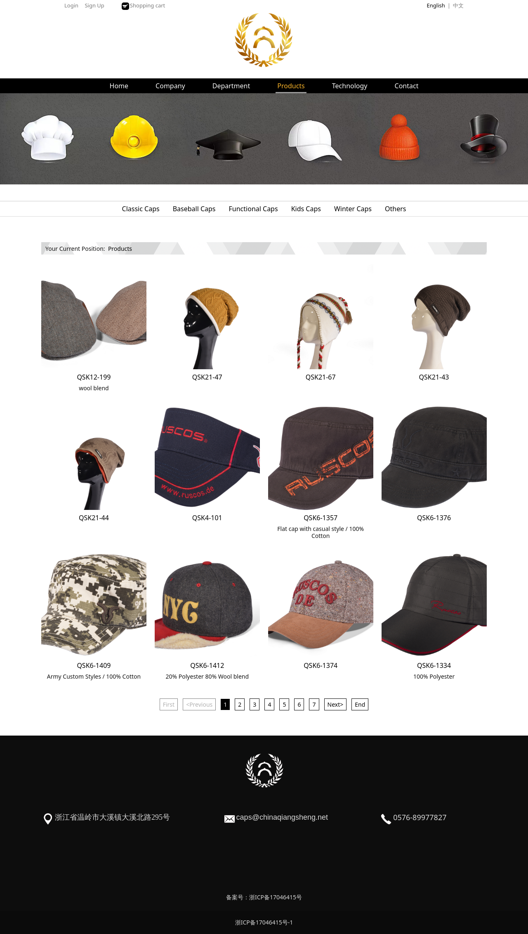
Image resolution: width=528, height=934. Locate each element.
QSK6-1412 (207, 665)
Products (291, 85)
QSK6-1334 (434, 665)
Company (170, 85)
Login (71, 5)
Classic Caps (141, 208)
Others (395, 208)
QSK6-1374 (320, 665)
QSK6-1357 (320, 517)
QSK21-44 (94, 517)
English (436, 5)
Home (119, 85)
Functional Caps (253, 208)
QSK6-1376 (434, 517)
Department (231, 85)
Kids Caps (306, 208)
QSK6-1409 (94, 665)
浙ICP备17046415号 (275, 897)
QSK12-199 (94, 377)
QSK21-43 (434, 377)
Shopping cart (143, 5)
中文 (458, 5)
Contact (407, 85)
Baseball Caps (194, 208)
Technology (350, 85)
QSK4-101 (207, 517)
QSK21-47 (207, 377)
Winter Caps (353, 208)
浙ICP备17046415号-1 (264, 922)
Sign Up (94, 5)
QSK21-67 (321, 377)
